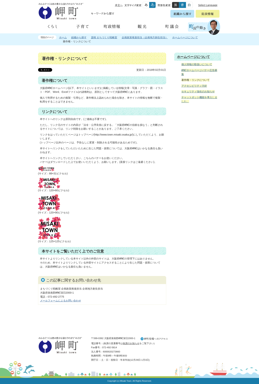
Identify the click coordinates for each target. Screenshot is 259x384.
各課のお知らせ (131, 343)
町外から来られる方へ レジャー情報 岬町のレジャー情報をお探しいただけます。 (197, 199)
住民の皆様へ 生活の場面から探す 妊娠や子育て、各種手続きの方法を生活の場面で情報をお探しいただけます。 (197, 145)
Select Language (207, 5)
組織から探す (79, 37)
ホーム (63, 37)
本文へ (119, 5)
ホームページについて (185, 37)
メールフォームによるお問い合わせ (60, 300)
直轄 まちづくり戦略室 (104, 37)
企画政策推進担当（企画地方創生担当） (145, 37)
